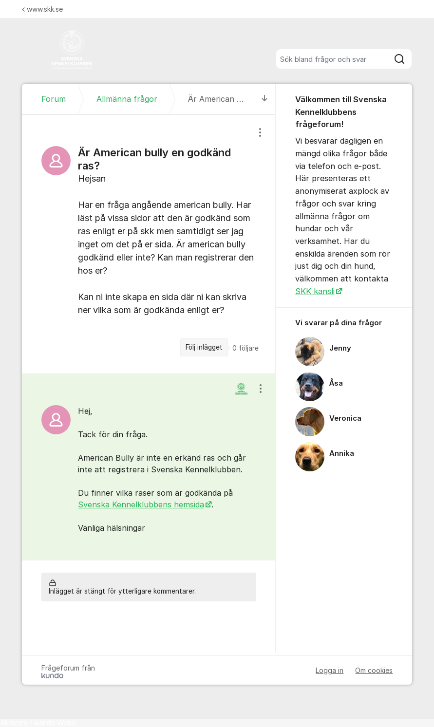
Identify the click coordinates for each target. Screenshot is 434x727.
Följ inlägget (204, 347)
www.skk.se (42, 9)
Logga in (329, 670)
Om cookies (374, 670)
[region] (149, 244)
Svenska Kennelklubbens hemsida (141, 504)
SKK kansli (315, 291)
